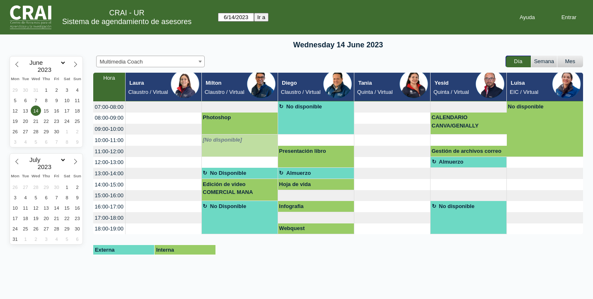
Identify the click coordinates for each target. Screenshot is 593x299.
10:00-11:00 (109, 140)
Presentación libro (302, 151)
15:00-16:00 (109, 195)
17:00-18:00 (109, 218)
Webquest (292, 228)
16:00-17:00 (109, 206)
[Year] (46, 69)
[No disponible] (222, 140)
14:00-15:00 (109, 184)
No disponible (304, 106)
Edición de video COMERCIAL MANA (228, 188)
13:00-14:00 (109, 173)
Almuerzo (451, 162)
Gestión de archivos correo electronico (466, 152)
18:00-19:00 (109, 228)
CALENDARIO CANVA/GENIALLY (455, 121)
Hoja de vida (295, 184)
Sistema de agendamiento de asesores (126, 21)
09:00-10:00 (109, 129)
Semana (544, 61)
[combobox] (150, 61)
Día (518, 61)
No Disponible (228, 173)
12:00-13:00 (109, 162)
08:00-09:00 (109, 118)
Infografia (291, 206)
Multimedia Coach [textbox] (121, 62)
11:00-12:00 (109, 151)
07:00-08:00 (109, 107)
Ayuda (527, 17)
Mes (570, 61)
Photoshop (217, 117)
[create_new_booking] (163, 107)
